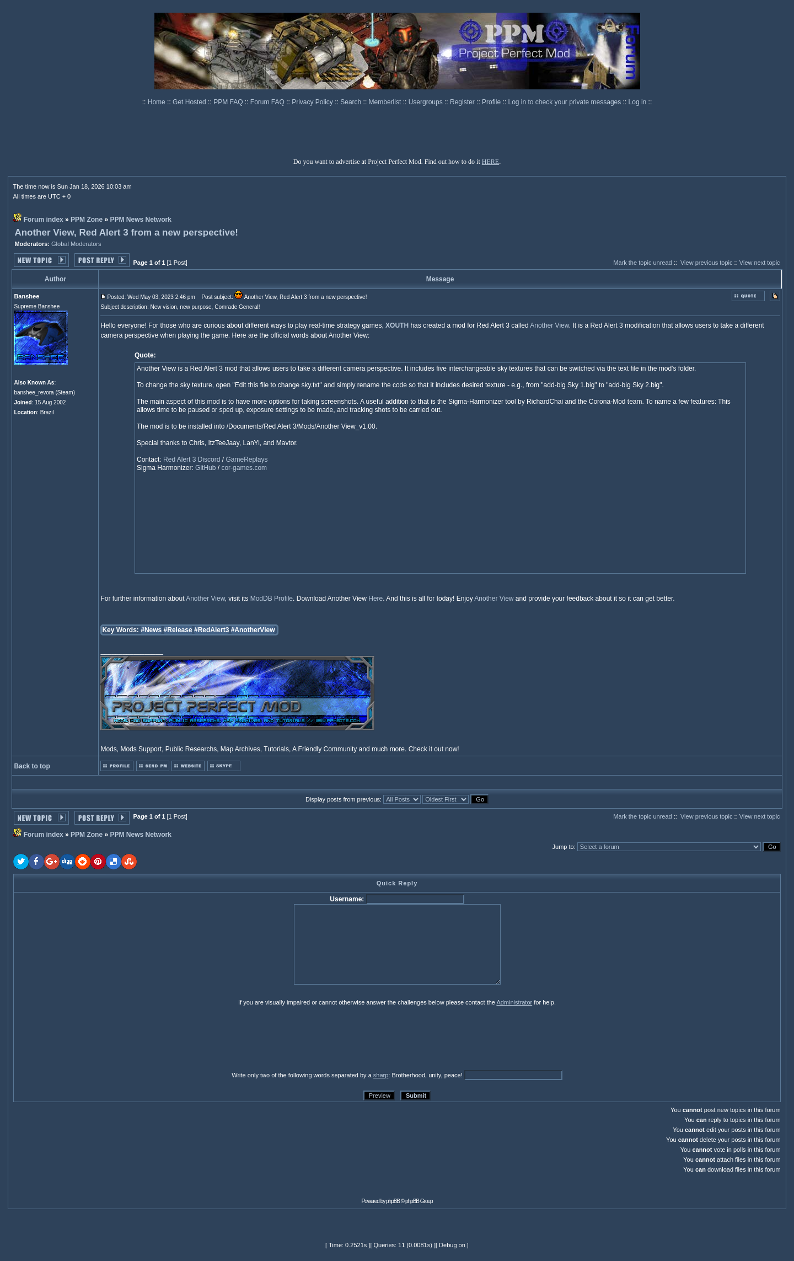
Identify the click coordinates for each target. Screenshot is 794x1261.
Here (375, 598)
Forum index (43, 219)
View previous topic (706, 262)
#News (151, 630)
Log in (638, 102)
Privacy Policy (313, 102)
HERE (490, 161)
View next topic (759, 262)
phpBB (393, 1201)
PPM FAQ (229, 102)
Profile (492, 102)
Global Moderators (76, 244)
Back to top (32, 766)
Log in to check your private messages (565, 102)
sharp (381, 1075)
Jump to (563, 846)
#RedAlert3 (211, 630)
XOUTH (397, 325)
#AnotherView (253, 630)
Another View (549, 325)
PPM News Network (140, 219)
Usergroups (426, 102)
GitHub (205, 468)
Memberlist (386, 102)
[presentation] (99, 1038)
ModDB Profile (271, 598)
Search (351, 102)
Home (157, 102)
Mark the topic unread (642, 262)
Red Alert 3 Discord (191, 459)
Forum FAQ (268, 102)
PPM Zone (87, 219)
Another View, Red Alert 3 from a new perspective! (126, 232)
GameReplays (246, 459)
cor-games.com (244, 468)
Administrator (514, 1002)
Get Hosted (190, 102)
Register (463, 102)
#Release (178, 630)
